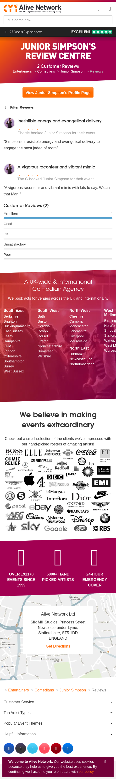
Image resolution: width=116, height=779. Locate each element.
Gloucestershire (50, 346)
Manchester (78, 326)
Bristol (42, 321)
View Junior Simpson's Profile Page (58, 93)
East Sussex (13, 331)
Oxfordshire (13, 356)
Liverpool (76, 336)
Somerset (45, 351)
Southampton (14, 361)
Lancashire (78, 331)
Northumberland (81, 364)
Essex (8, 336)
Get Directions (58, 646)
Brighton (10, 321)
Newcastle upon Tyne (83, 359)
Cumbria (76, 321)
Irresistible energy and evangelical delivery (59, 120)
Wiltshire (44, 356)
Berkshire (11, 316)
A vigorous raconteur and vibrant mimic (56, 166)
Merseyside (78, 341)
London (9, 351)
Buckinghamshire (17, 326)
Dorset (43, 336)
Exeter (43, 341)
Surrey (9, 366)
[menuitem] (58, 702)
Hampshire (12, 341)
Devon (43, 331)
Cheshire (76, 316)
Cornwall (44, 326)
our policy (86, 772)
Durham (75, 354)
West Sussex (14, 371)
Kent (7, 346)
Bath (41, 316)
